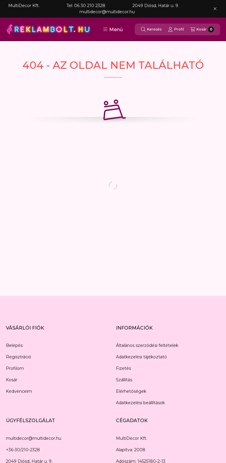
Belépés (14, 345)
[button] (113, 29)
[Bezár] (215, 9)
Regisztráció (18, 357)
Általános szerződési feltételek (147, 345)
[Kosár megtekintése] (202, 29)
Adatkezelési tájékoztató (141, 357)
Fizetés (123, 368)
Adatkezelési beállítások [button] (140, 402)
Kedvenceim (19, 391)
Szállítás (124, 379)
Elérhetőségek (131, 391)
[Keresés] (151, 29)
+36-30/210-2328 (23, 449)
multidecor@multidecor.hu (33, 438)
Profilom (15, 368)
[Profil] (176, 29)
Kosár (11, 379)
